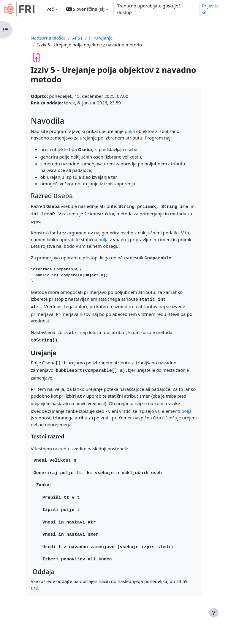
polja (130, 131)
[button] (87, 9)
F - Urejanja (101, 38)
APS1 (77, 38)
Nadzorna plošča (48, 38)
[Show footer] (213, 612)
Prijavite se (210, 9)
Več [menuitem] (49, 9)
